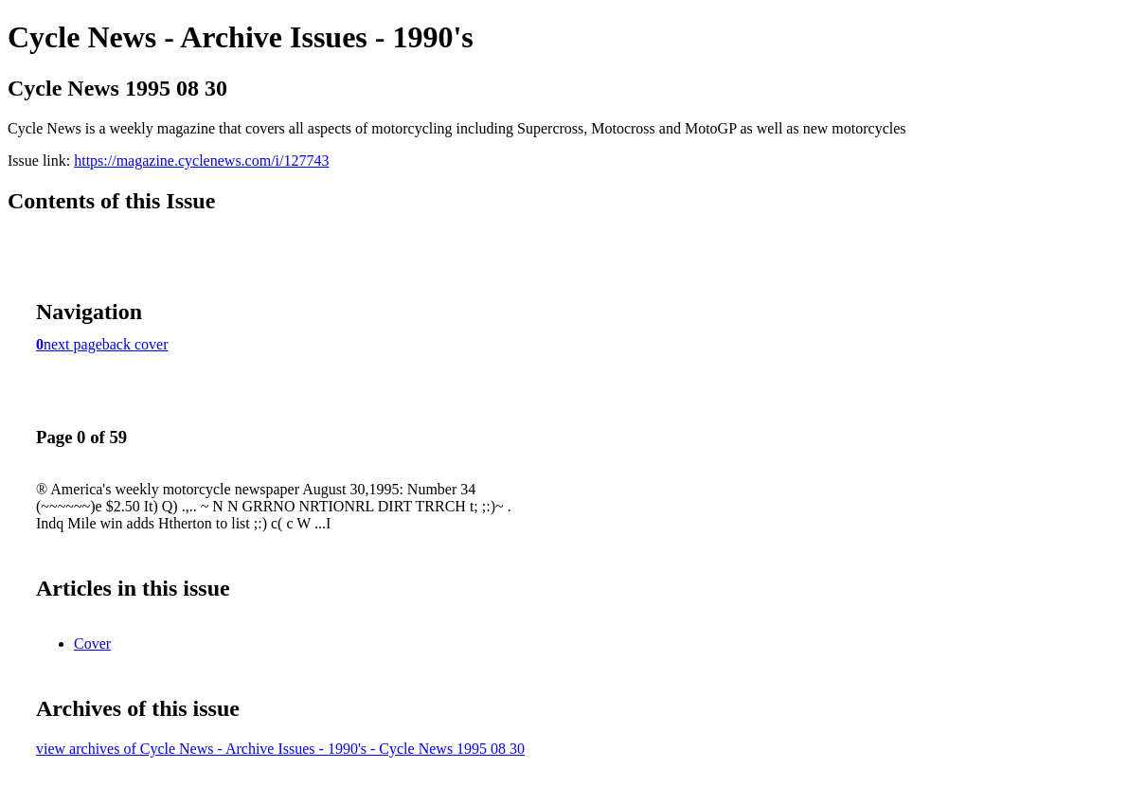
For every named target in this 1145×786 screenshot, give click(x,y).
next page (73, 344)
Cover (92, 643)
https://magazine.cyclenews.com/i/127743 (201, 160)
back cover (135, 344)
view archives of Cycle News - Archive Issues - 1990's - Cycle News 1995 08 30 (280, 749)
